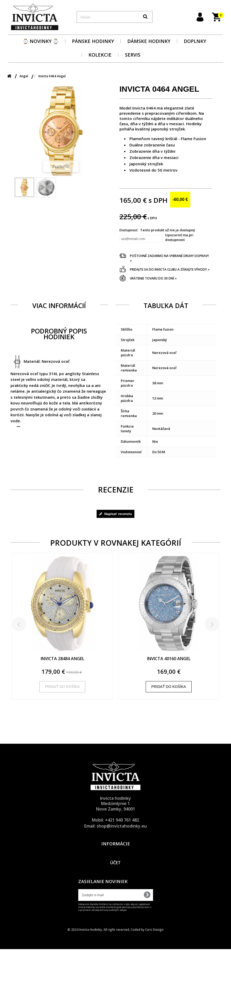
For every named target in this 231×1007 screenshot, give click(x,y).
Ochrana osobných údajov (115, 860)
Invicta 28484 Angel (62, 658)
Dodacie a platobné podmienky (115, 853)
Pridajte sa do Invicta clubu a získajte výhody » (169, 269)
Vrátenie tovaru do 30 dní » (153, 278)
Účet (115, 898)
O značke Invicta (115, 880)
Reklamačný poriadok (115, 873)
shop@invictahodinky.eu (122, 826)
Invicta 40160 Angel (169, 658)
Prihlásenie (115, 908)
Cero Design (154, 987)
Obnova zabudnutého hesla (115, 922)
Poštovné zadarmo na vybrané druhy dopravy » (169, 258)
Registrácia (115, 915)
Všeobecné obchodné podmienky (115, 867)
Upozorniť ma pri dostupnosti (179, 237)
